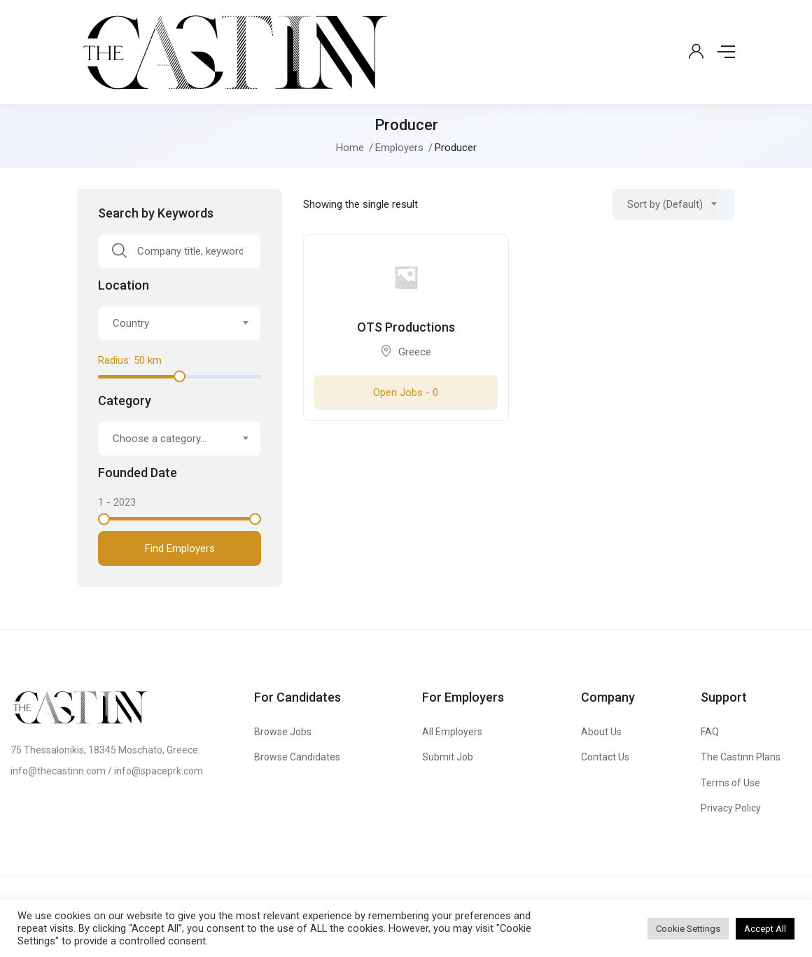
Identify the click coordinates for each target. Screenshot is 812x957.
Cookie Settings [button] (688, 928)
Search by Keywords (156, 213)
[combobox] (179, 323)
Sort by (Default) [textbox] (665, 204)
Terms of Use (730, 782)
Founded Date (137, 473)
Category (124, 401)
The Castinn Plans (740, 757)
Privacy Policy (731, 808)
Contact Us (605, 757)
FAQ (710, 731)
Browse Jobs (283, 731)
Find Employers (180, 548)
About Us (601, 731)
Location (123, 285)
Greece (414, 352)
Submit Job (447, 757)
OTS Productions (406, 327)
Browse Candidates (297, 757)
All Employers (452, 731)
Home (350, 147)
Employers (399, 147)
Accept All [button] (765, 928)
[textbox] (171, 323)
